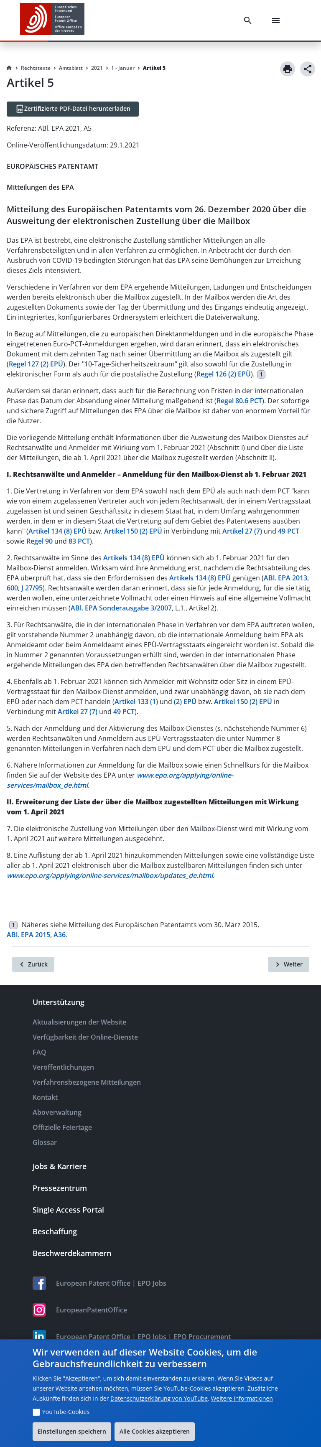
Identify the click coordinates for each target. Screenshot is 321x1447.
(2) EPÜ (185, 701)
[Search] (249, 20)
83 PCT (79, 541)
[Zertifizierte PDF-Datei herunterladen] (73, 109)
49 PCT (288, 531)
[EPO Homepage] (52, 20)
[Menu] (277, 20)
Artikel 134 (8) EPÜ (57, 531)
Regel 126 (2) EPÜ (223, 374)
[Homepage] (9, 68)
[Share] (307, 68)
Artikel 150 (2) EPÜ (133, 531)
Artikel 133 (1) (136, 701)
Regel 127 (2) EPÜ (36, 364)
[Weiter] (288, 964)
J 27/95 (32, 588)
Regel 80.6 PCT (239, 400)
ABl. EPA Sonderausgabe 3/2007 (121, 608)
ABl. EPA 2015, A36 (36, 934)
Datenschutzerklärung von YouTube (159, 1398)
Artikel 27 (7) (242, 531)
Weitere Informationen (242, 1398)
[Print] (287, 68)
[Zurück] (33, 964)
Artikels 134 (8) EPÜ (134, 557)
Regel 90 (39, 541)
